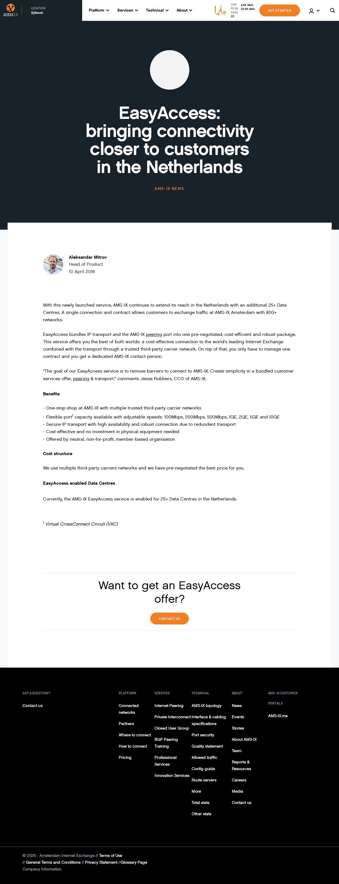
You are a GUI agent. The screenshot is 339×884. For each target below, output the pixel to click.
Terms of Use (110, 855)
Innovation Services (171, 775)
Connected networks (129, 709)
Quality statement (207, 746)
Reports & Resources (241, 765)
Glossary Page (134, 862)
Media (237, 791)
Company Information (42, 869)
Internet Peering (168, 705)
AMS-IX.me (278, 716)
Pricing (125, 757)
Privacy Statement (101, 862)
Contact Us (170, 618)
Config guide (203, 769)
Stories (238, 728)
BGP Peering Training (166, 743)
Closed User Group (171, 728)
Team (236, 751)
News (237, 705)
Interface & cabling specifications (209, 720)
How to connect (133, 746)
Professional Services (165, 761)
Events (238, 717)
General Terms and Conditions (53, 862)
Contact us (33, 705)
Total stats (200, 802)
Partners (126, 723)
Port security (203, 735)
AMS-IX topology (206, 705)
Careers (239, 780)
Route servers (204, 780)
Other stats (201, 814)
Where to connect (135, 735)
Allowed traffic (204, 757)
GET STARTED (279, 10)
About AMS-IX (244, 739)
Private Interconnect (172, 717)
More (196, 791)
